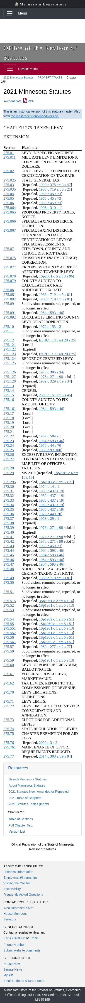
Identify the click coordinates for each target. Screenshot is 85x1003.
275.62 (8, 683)
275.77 (8, 756)
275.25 (8, 450)
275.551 (9, 628)
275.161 (9, 409)
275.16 (8, 399)
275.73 (8, 720)
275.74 (8, 729)
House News (12, 964)
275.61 (8, 674)
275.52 (8, 605)
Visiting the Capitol (16, 883)
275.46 (8, 560)
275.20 (8, 427)
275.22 (8, 436)
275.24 (8, 445)
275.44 (8, 550)
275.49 (8, 578)
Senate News (12, 969)
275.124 (9, 358)
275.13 (8, 386)
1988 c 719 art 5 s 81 (55, 294)
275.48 (8, 569)
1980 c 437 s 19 (51, 491)
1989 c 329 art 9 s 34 (55, 381)
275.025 (9, 180)
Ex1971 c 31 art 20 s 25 (57, 340)
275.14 (8, 390)
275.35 (8, 509)
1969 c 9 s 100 (50, 450)
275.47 (8, 564)
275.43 (8, 546)
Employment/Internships (20, 877)
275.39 (8, 527)
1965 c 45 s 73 (50, 194)
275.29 (8, 473)
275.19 (8, 422)
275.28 (8, 468)
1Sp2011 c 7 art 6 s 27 (56, 482)
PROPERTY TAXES (50, 77)
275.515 (9, 601)
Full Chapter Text (21, 825)
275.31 (8, 491)
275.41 (8, 537)
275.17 (8, 413)
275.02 (8, 171)
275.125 (9, 363)
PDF (28, 101)
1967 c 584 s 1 (50, 436)
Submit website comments (21, 950)
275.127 (9, 377)
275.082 (9, 299)
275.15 (8, 395)
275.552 (9, 633)
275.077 (9, 267)
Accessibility (12, 889)
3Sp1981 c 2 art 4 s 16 (56, 601)
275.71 (8, 701)
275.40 (8, 532)
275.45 (8, 555)
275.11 (8, 331)
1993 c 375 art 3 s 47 (55, 185)
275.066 (9, 221)
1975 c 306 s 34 (51, 372)
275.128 (9, 381)
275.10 (8, 326)
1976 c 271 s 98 (51, 377)
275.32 (8, 495)
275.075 (9, 258)
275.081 (9, 294)
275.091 (9, 313)
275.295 (9, 482)
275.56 (8, 637)
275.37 (8, 518)
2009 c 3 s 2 (48, 743)
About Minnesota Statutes (27, 785)
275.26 (8, 454)
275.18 (8, 418)
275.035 (9, 189)
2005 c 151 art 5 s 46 (55, 395)
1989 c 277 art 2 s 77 (55, 647)
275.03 (8, 185)
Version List (17, 831)
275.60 (8, 665)
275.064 (9, 208)
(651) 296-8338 (14, 938)
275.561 (9, 642)
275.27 (8, 459)
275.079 (9, 281)
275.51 (8, 592)
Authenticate (13, 101)
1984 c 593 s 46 (51, 313)
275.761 (9, 747)
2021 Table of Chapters (25, 798)
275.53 (8, 610)
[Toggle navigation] (9, 13)
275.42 (8, 541)
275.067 (9, 230)
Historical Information (18, 872)
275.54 (8, 619)
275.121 (9, 345)
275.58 (8, 651)
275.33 (8, 500)
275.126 (9, 372)
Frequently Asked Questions (23, 894)
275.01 (8, 153)
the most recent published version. (35, 116)
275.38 (8, 523)
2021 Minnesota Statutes (18, 77)
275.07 (8, 249)
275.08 (8, 290)
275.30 (8, 486)
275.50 (8, 582)
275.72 (8, 706)
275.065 (9, 212)
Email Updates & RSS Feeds (23, 981)
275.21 (8, 431)
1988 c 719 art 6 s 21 (55, 189)
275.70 (8, 692)
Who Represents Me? (18, 908)
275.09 (8, 304)
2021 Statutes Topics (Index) (29, 804)
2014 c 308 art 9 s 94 (55, 756)
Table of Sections (21, 819)
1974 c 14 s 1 (49, 486)
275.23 (8, 441)
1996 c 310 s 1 (50, 208)
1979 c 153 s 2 (50, 326)
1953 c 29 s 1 (49, 518)
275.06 (8, 203)
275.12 (8, 340)
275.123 (9, 354)
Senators (9, 919)
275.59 (8, 660)
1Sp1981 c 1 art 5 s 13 (56, 605)
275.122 (9, 349)
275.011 (9, 157)
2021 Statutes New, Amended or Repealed (39, 791)
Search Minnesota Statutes (28, 779)
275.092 (9, 317)
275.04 (8, 194)
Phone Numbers (14, 945)
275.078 (9, 276)
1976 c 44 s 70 (50, 445)
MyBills (8, 975)
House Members (15, 913)
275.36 (8, 514)
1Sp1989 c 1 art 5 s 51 (56, 619)
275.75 (8, 733)
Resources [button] (18, 767)
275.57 (8, 647)
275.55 (8, 624)
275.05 (8, 198)
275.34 (8, 505)
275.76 (8, 743)
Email (34, 938)
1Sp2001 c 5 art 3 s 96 (56, 276)
